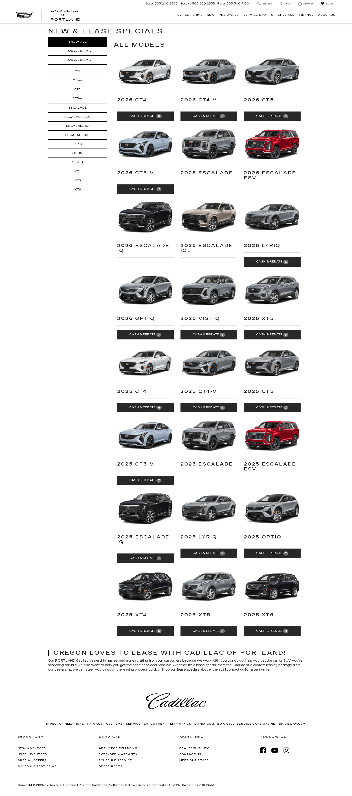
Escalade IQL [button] (77, 135)
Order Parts (111, 766)
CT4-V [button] (77, 80)
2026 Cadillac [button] (77, 51)
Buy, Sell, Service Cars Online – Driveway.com (261, 723)
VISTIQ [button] (77, 162)
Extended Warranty (118, 754)
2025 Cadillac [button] (77, 60)
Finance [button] (306, 14)
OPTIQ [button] (77, 153)
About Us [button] (326, 14)
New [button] (210, 14)
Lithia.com (204, 723)
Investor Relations (65, 723)
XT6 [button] (77, 189)
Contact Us (190, 754)
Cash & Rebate (145, 116)
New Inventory (32, 748)
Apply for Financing (118, 748)
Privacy (95, 723)
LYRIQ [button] (77, 144)
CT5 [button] (77, 89)
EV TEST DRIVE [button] (189, 14)
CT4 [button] (78, 71)
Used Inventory (33, 754)
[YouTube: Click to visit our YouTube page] (277, 750)
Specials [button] (286, 14)
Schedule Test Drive (37, 766)
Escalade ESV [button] (77, 117)
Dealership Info (194, 748)
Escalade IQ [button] (77, 126)
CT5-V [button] (77, 98)
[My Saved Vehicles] (327, 4)
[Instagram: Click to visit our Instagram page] (289, 750)
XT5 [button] (77, 180)
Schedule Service (115, 760)
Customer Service (123, 723)
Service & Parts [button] (258, 14)
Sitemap (71, 785)
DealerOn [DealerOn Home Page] (56, 785)
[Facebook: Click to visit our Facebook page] (265, 750)
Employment (155, 723)
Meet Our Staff (194, 760)
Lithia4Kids (180, 723)
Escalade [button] (77, 107)
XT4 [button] (77, 171)
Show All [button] (77, 42)
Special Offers (32, 760)
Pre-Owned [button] (229, 14)
